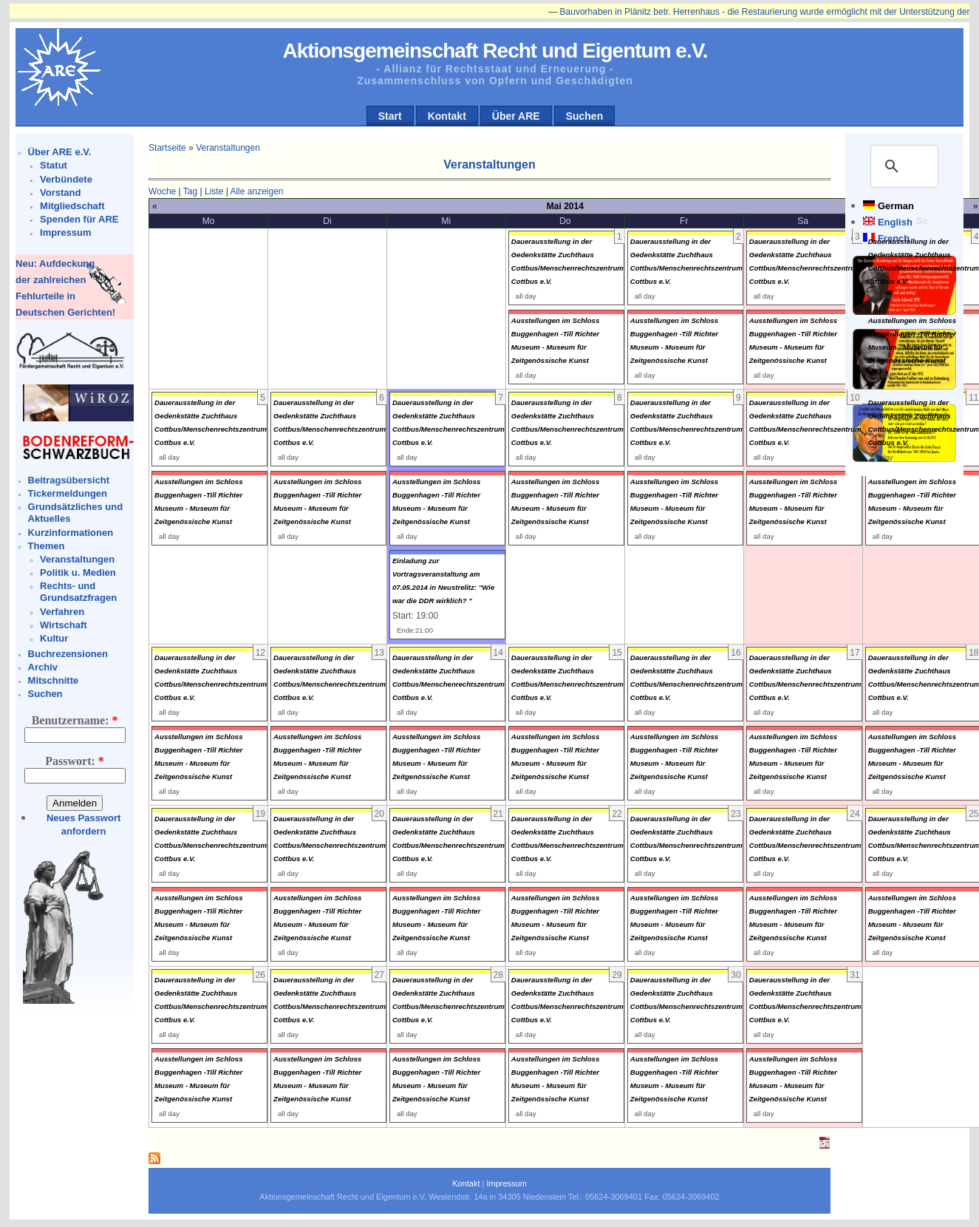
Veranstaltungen (77, 559)
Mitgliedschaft (72, 205)
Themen (46, 545)
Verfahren (62, 611)
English (895, 222)
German (896, 205)
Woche (162, 191)
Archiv (43, 667)
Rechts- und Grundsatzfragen (78, 591)
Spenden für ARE (79, 219)
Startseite (167, 148)
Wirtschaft (63, 625)
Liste (214, 191)
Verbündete (66, 179)
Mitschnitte (53, 680)
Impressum (65, 232)
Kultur (54, 638)
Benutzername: (75, 720)
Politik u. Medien (78, 572)
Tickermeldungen (67, 493)
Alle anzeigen (256, 191)
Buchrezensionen (68, 653)
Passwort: (74, 761)
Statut (53, 165)
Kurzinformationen (71, 532)
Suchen (585, 116)
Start (390, 116)
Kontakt (447, 116)
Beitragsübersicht (69, 480)
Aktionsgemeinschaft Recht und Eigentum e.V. (494, 50)
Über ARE (516, 116)
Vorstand (60, 192)
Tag (190, 191)
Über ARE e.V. (60, 151)
